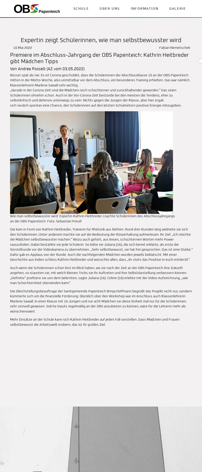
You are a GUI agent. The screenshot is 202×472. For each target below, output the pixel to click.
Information (144, 8)
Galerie (177, 8)
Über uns (110, 8)
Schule (81, 8)
